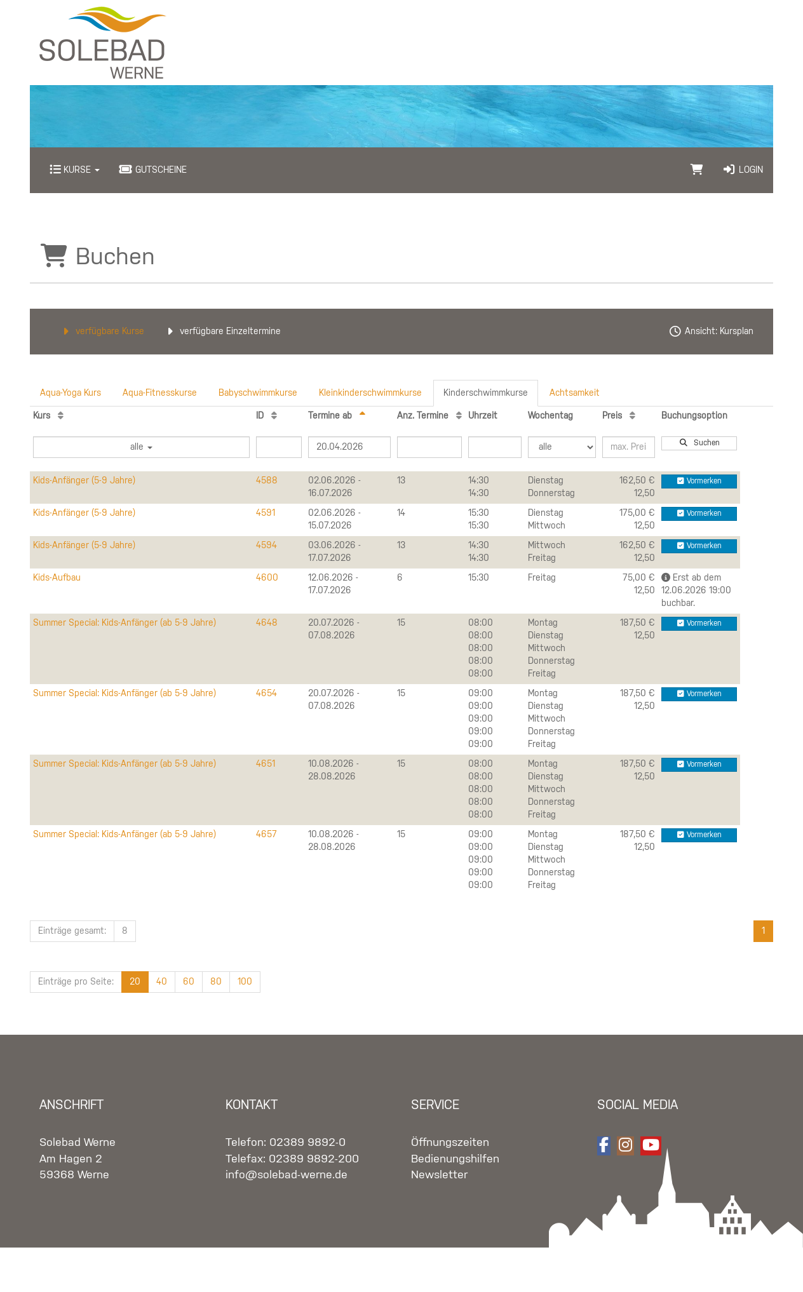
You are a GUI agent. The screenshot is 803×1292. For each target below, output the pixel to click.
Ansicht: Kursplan (710, 331)
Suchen (699, 443)
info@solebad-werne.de (287, 1175)
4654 (266, 693)
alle (141, 447)
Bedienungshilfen (455, 1159)
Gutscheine (153, 170)
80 (216, 982)
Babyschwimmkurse (258, 393)
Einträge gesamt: (72, 931)
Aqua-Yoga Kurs (70, 393)
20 (135, 982)
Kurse (75, 170)
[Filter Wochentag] (562, 447)
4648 (267, 623)
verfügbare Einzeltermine (222, 331)
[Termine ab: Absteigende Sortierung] (362, 416)
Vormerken (699, 481)
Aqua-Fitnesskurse (160, 393)
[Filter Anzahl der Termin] (429, 447)
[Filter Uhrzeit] (495, 447)
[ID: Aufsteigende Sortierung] (274, 416)
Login (742, 170)
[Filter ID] (279, 447)
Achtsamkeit (575, 393)
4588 (267, 480)
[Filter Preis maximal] (629, 447)
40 (161, 982)
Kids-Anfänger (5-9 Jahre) (84, 480)
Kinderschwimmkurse (485, 393)
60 (188, 982)
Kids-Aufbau (57, 578)
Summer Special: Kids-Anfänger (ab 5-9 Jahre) (124, 623)
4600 (267, 578)
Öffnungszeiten (450, 1142)
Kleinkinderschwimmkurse (370, 393)
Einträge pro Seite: (76, 982)
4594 (266, 545)
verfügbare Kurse (101, 331)
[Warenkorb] (697, 170)
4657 (266, 834)
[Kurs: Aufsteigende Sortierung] (61, 416)
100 (245, 982)
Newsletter (439, 1175)
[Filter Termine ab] (349, 447)
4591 (265, 513)
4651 (265, 764)
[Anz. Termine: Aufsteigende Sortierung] (459, 416)
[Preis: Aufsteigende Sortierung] (632, 416)
